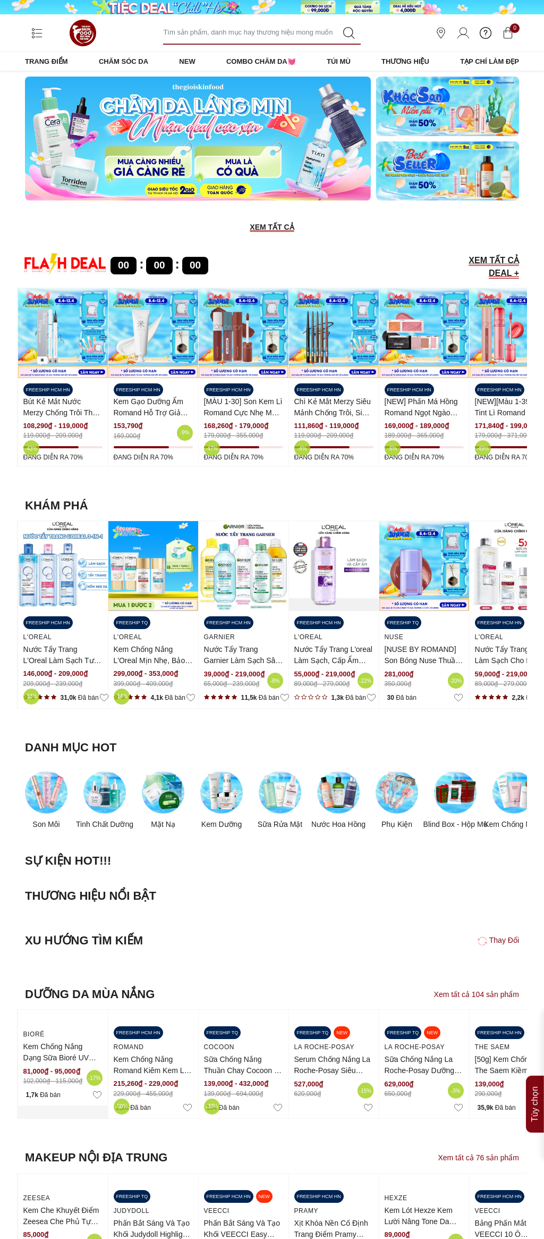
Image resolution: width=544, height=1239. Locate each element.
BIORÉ (34, 1034)
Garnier (219, 637)
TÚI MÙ (339, 61)
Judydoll (131, 1211)
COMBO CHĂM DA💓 (261, 61)
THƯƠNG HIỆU (405, 61)
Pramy (306, 1211)
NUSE (394, 637)
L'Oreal (37, 637)
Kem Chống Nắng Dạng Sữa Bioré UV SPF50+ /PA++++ (56, 1057)
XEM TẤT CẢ (272, 227)
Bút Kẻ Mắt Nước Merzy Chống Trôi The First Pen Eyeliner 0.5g (61, 412)
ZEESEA (36, 1198)
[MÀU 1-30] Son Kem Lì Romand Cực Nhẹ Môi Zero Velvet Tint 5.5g (243, 412)
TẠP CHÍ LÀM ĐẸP (489, 61)
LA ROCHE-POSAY (324, 1047)
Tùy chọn (534, 1104)
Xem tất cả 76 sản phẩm (478, 1157)
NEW (187, 61)
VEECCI (217, 1211)
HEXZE (396, 1198)
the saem (492, 1047)
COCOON (219, 1047)
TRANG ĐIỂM (46, 61)
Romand (129, 1047)
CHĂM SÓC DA (123, 61)
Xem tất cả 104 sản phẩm (476, 994)
